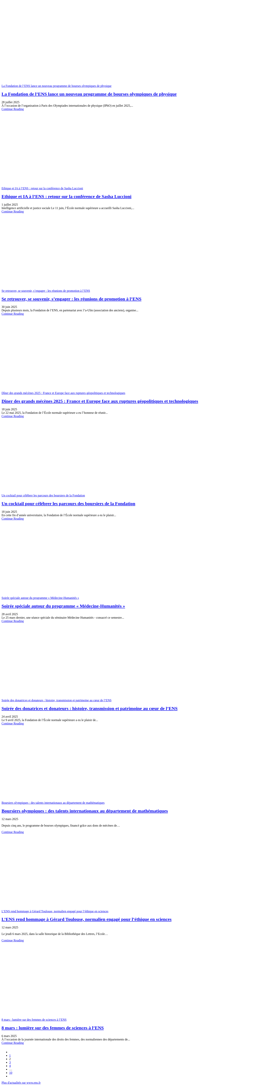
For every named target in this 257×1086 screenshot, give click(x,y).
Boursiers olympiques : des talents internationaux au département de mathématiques (53, 802)
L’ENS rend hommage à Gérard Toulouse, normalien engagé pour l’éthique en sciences (55, 911)
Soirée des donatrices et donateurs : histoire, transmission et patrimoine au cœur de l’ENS (56, 700)
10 (10, 1072)
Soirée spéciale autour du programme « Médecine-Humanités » (40, 597)
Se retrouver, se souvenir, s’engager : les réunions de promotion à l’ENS (46, 290)
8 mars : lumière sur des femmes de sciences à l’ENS (34, 1019)
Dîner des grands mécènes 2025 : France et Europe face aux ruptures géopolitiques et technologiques (63, 393)
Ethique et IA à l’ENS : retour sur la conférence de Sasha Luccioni (42, 188)
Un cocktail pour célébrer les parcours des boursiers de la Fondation (43, 495)
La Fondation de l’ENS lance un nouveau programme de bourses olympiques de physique (56, 86)
